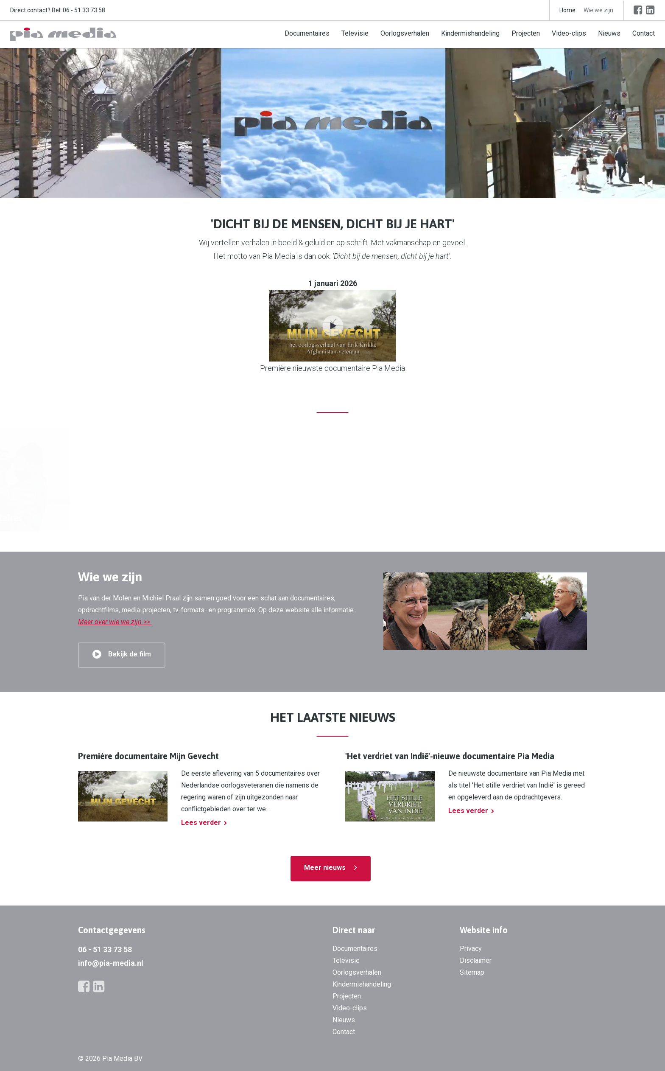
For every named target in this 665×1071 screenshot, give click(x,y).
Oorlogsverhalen (404, 33)
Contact (643, 33)
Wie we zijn (598, 10)
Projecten (525, 33)
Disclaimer (476, 960)
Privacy (471, 949)
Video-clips (569, 33)
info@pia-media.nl (110, 963)
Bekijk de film (129, 654)
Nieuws (609, 33)
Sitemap (472, 972)
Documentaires (307, 33)
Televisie (355, 33)
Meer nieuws (325, 868)
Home (567, 10)
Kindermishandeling (470, 33)
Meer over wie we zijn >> (115, 622)
